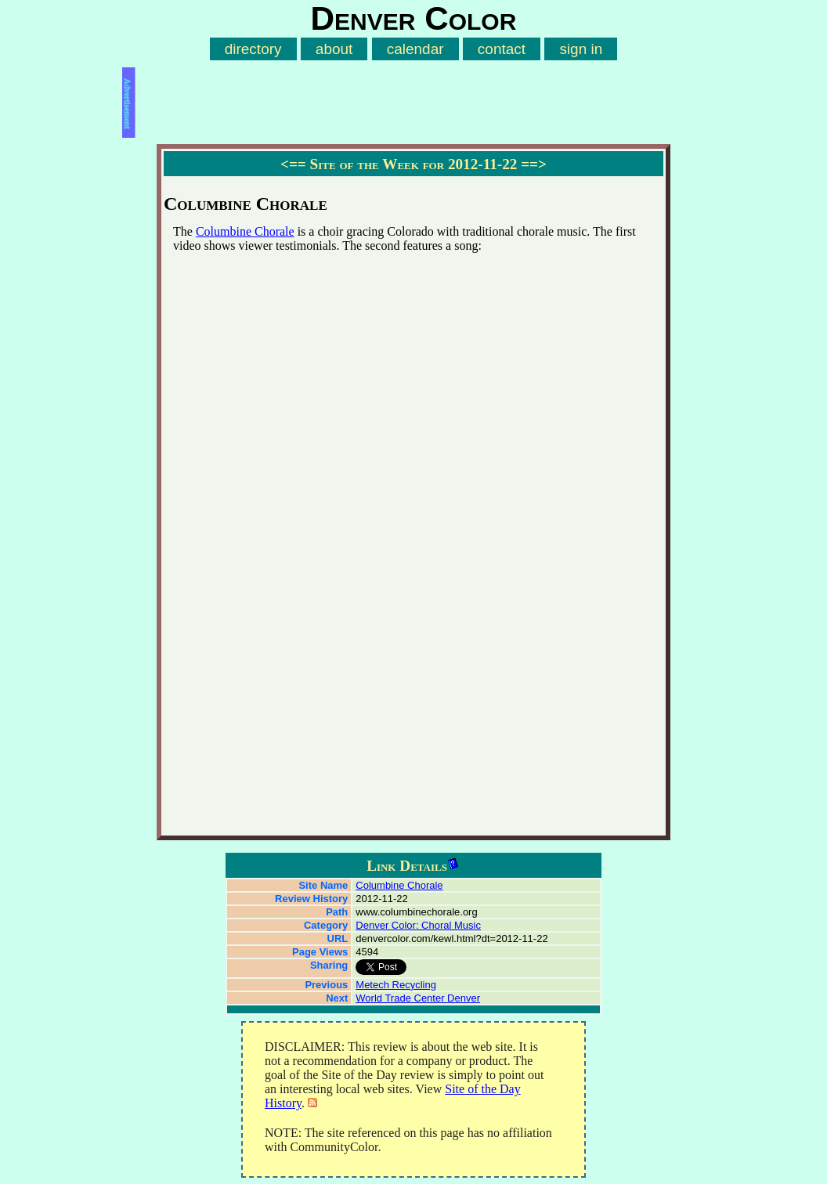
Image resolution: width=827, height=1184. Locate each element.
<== (293, 164)
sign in (580, 49)
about (334, 49)
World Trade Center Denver (418, 998)
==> (534, 164)
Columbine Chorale (245, 231)
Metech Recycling (396, 985)
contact (501, 49)
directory (253, 49)
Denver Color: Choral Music (418, 925)
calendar (415, 49)
